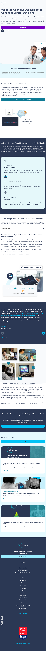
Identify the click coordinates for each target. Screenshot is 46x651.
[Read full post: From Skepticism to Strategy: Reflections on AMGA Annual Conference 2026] (23, 518)
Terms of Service (26, 643)
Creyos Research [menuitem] (23, 565)
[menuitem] (23, 562)
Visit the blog (23, 441)
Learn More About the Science (23, 99)
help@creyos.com (23, 613)
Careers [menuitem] (23, 583)
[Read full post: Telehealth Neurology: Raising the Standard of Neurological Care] (23, 489)
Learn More (5, 30)
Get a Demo (23, 27)
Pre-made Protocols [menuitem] (23, 575)
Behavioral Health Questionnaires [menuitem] (23, 573)
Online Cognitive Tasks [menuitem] (23, 570)
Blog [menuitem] (23, 590)
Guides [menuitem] (23, 593)
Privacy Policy (19, 643)
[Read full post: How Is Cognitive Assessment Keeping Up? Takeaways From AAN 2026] (23, 460)
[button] (2, 333)
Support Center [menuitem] (23, 600)
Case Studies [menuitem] (23, 595)
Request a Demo (23, 556)
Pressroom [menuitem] (23, 585)
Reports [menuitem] (23, 577)
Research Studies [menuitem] (23, 597)
